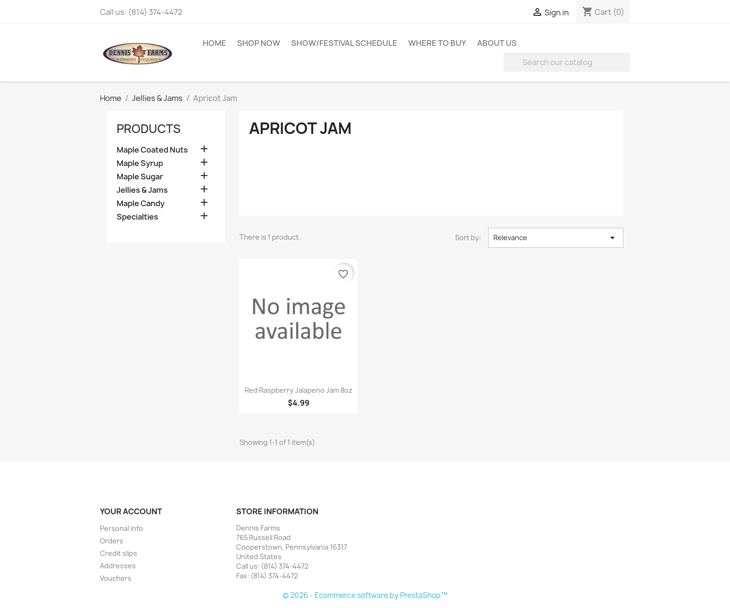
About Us (497, 43)
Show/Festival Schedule (344, 43)
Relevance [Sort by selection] (555, 237)
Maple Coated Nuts (152, 150)
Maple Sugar (140, 177)
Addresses (118, 565)
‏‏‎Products (149, 129)
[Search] (566, 62)
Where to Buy (437, 43)
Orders (111, 540)
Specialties (137, 217)
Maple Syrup (140, 163)
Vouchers (115, 578)
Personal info (121, 528)
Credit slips (118, 553)
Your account (131, 511)
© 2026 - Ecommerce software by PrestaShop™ (365, 595)
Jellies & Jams (142, 190)
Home (214, 43)
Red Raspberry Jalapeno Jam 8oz (298, 390)
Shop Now (258, 43)
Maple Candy (140, 204)
